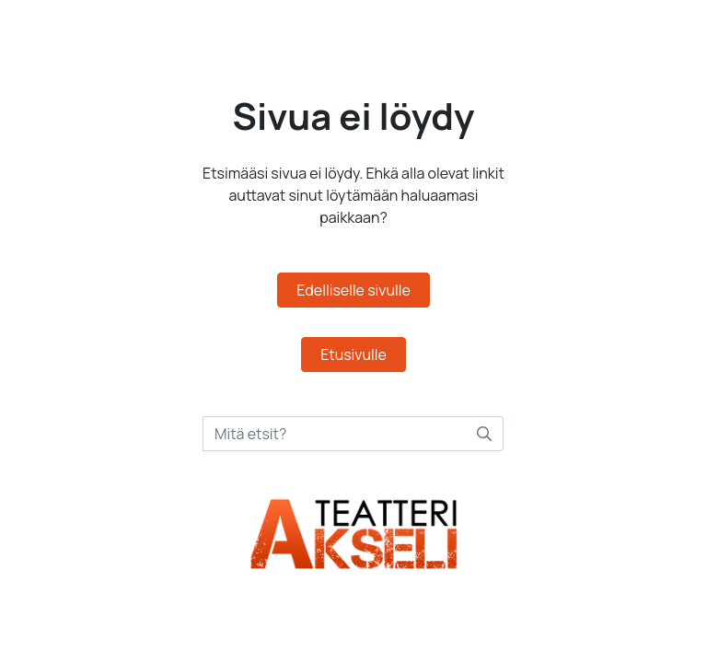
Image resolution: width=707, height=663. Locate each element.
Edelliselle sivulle (353, 290)
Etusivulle (353, 354)
